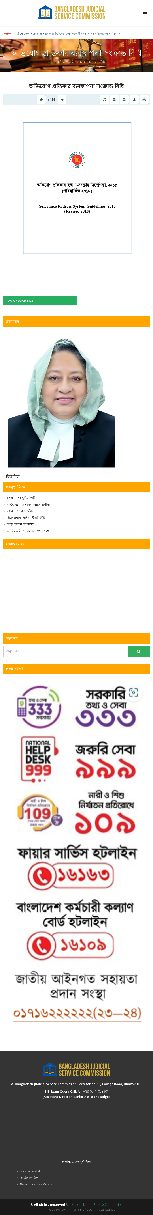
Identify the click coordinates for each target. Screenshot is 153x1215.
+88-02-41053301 (96, 1091)
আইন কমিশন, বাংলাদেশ (20, 524)
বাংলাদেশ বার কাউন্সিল (20, 511)
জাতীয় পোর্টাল (29, 1178)
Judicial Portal (30, 1171)
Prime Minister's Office (36, 1184)
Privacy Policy (54, 1209)
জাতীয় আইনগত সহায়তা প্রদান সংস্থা (28, 531)
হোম (50, 62)
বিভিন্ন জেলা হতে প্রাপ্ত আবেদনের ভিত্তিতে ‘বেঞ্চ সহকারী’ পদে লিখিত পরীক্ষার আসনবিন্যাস (68, 34)
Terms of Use (82, 1209)
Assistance (107, 1209)
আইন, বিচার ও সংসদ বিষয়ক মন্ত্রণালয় (28, 505)
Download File (20, 300)
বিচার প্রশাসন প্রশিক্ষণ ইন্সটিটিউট (26, 518)
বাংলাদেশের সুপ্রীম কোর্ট (21, 498)
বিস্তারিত (13, 476)
